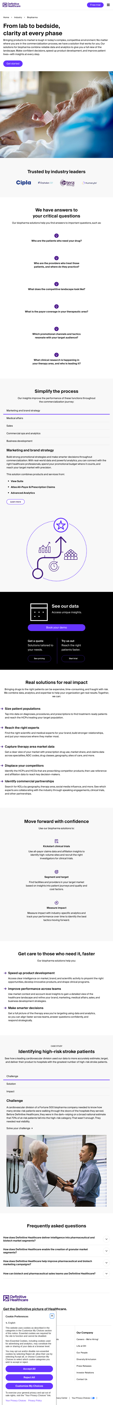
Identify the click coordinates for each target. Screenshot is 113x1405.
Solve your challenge (18, 1128)
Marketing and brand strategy (23, 411)
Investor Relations (85, 1373)
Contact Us (82, 1379)
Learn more (15, 502)
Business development (19, 441)
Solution (11, 1084)
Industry (18, 17)
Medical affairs (15, 418)
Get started (13, 64)
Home (6, 17)
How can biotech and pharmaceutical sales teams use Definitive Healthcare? (49, 1274)
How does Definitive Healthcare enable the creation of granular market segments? (45, 1251)
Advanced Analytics (23, 493)
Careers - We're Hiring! (87, 1340)
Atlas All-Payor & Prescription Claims (33, 487)
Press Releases (84, 1366)
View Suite (17, 481)
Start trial (73, 658)
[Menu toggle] (108, 5)
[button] (56, 84)
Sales (10, 426)
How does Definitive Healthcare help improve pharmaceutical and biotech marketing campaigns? (47, 1263)
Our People (82, 1353)
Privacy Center (61, 1398)
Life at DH (81, 1346)
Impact (10, 1091)
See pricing (39, 658)
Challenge (12, 1076)
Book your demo (56, 627)
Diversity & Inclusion (86, 1360)
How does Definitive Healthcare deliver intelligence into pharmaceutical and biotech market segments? (49, 1239)
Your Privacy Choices (81, 1398)
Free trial (95, 5)
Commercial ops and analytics (23, 433)
